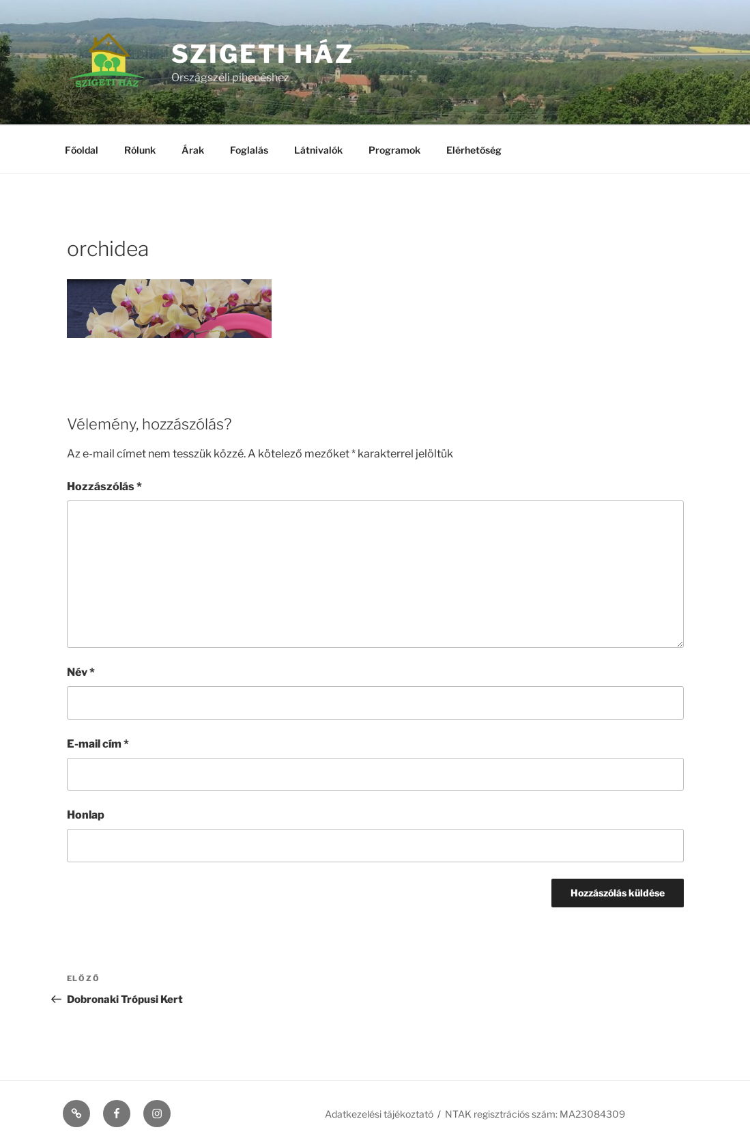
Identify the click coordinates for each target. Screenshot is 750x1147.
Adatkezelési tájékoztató (379, 1114)
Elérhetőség (474, 150)
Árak (193, 150)
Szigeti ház (263, 54)
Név (81, 672)
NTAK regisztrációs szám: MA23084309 (535, 1114)
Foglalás (249, 150)
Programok (394, 150)
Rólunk (140, 150)
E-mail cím (98, 743)
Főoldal (81, 150)
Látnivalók (318, 150)
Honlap (85, 814)
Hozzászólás (104, 486)
